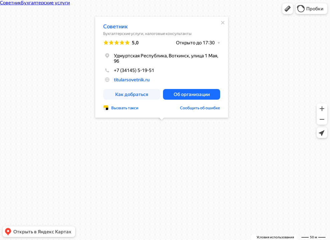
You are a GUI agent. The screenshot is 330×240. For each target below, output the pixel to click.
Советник (115, 26)
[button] (287, 8)
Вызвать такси (124, 108)
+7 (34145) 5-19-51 (128, 70)
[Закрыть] (222, 22)
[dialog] (161, 67)
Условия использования (275, 237)
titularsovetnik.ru (132, 79)
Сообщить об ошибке (200, 108)
